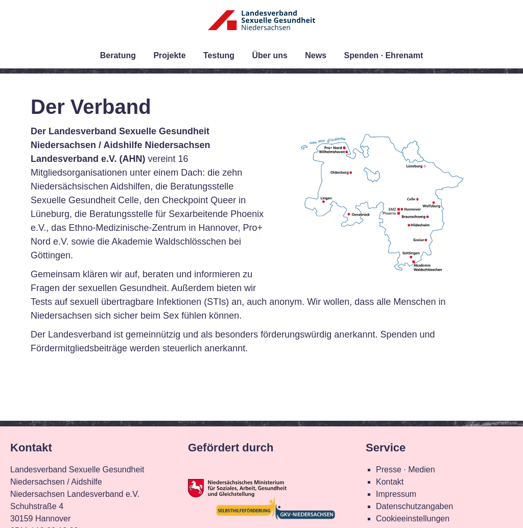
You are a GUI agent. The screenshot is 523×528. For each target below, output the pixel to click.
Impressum (396, 494)
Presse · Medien (405, 469)
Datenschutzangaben (414, 506)
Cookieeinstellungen (412, 518)
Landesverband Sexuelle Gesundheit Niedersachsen (261, 26)
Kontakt (389, 481)
